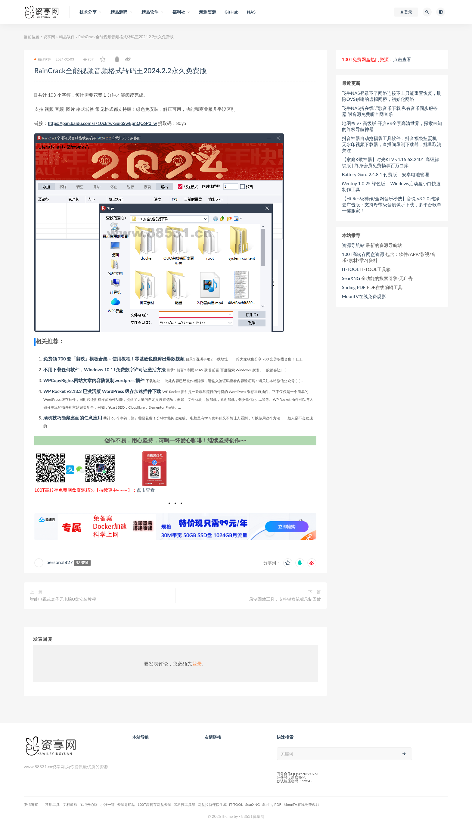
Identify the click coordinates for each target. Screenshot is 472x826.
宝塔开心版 (89, 804)
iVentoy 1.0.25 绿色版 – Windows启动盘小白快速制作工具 (391, 186)
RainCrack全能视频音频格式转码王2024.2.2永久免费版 (120, 71)
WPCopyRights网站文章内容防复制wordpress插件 (93, 380)
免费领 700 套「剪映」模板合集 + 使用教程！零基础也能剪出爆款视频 (114, 358)
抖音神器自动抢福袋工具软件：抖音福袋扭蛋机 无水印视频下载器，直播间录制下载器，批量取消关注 (391, 144)
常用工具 (53, 804)
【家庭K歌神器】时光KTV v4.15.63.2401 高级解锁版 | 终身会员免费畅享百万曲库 (390, 162)
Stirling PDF (354, 287)
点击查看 (146, 490)
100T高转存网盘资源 (363, 254)
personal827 (59, 562)
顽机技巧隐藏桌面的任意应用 (72, 417)
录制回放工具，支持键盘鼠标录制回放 (285, 599)
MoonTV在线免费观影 (364, 296)
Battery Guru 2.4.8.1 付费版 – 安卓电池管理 (385, 174)
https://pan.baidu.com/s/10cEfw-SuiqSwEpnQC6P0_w (102, 123)
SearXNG (351, 278)
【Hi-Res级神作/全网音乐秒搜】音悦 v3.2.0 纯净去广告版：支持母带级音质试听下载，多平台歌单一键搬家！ (391, 204)
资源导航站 (353, 245)
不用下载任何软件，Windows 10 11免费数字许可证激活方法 (104, 369)
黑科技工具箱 (184, 804)
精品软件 (67, 36)
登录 (197, 663)
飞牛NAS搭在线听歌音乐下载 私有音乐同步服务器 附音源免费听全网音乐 (390, 111)
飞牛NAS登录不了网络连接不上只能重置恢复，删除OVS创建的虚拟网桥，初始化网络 (391, 96)
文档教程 (70, 804)
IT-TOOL (350, 269)
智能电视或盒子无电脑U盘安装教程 (63, 599)
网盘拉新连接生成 (212, 804)
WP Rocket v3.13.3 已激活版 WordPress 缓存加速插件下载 (102, 391)
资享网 (49, 36)
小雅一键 (107, 804)
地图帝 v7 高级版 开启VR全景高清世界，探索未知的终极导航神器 (392, 126)
